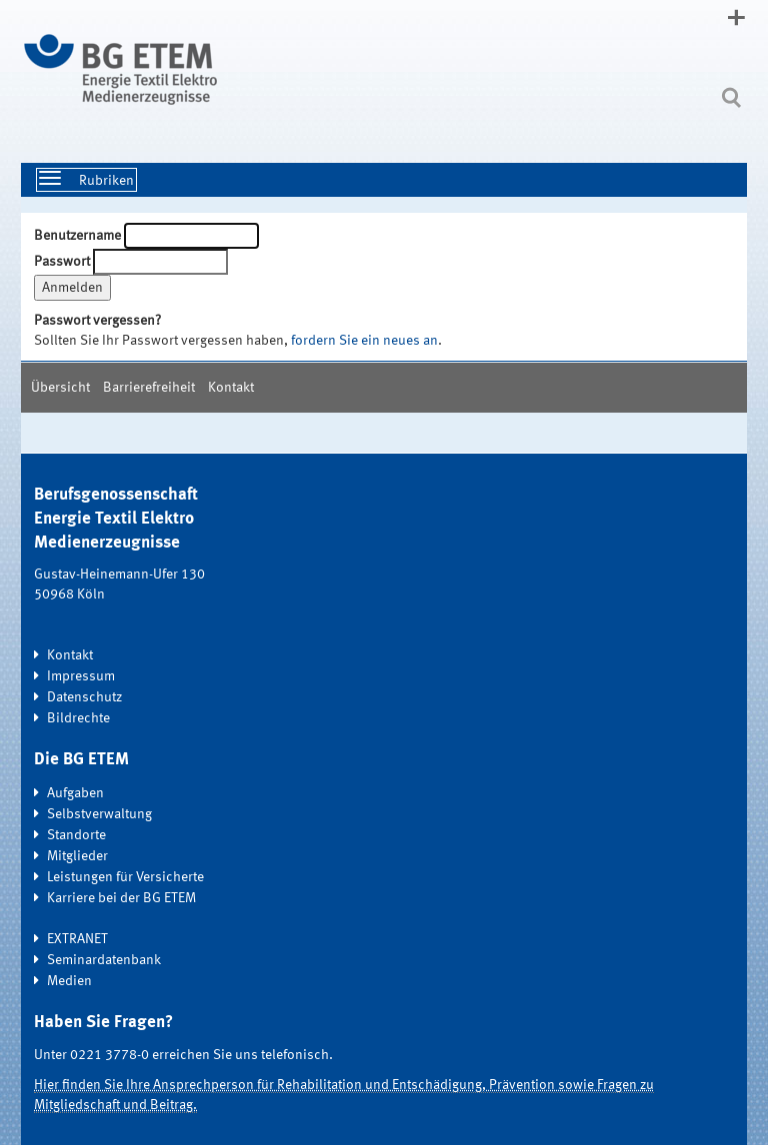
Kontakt (231, 388)
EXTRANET (77, 939)
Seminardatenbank (104, 960)
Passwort (62, 262)
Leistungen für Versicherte (125, 877)
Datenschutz (84, 697)
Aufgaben (75, 793)
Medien (69, 981)
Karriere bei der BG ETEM (121, 898)
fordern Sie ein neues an (364, 341)
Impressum (81, 676)
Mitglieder (77, 856)
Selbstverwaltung (99, 814)
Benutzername (77, 236)
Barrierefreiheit (149, 388)
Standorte (76, 835)
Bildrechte (78, 718)
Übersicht (60, 388)
